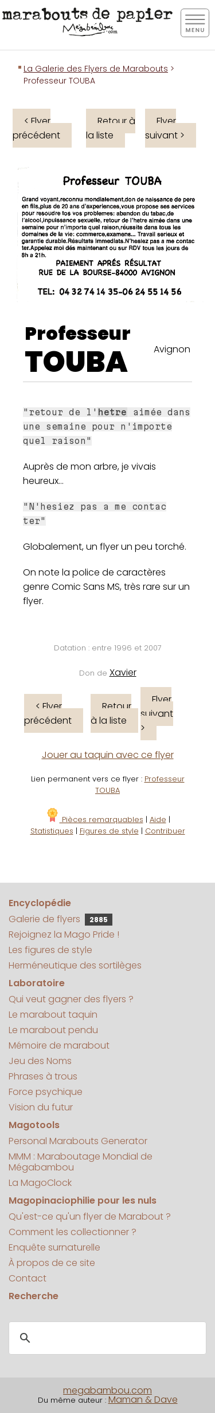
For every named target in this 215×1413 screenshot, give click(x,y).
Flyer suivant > (165, 128)
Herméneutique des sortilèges (75, 965)
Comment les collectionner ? (72, 1232)
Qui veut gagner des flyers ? (71, 999)
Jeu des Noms (40, 1060)
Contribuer (165, 830)
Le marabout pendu (53, 1030)
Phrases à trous (43, 1076)
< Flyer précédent (36, 128)
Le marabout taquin (53, 1014)
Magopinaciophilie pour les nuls (83, 1200)
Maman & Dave (143, 1399)
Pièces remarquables (94, 819)
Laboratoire (37, 983)
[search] (105, 1338)
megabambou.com (107, 1390)
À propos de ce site (52, 1262)
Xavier (123, 672)
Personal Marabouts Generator (78, 1141)
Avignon (172, 349)
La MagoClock (40, 1182)
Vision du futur (41, 1107)
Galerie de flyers (60, 919)
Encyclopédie (40, 903)
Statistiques (51, 830)
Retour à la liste (110, 128)
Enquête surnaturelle (54, 1247)
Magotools (34, 1125)
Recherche (33, 1296)
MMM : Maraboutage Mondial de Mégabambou (81, 1162)
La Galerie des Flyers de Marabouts (96, 68)
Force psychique (46, 1091)
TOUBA (76, 362)
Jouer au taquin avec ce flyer (108, 754)
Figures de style (109, 830)
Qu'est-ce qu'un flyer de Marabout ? (90, 1216)
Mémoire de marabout (59, 1045)
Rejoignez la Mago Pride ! (64, 934)
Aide (158, 819)
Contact (27, 1278)
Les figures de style (50, 949)
